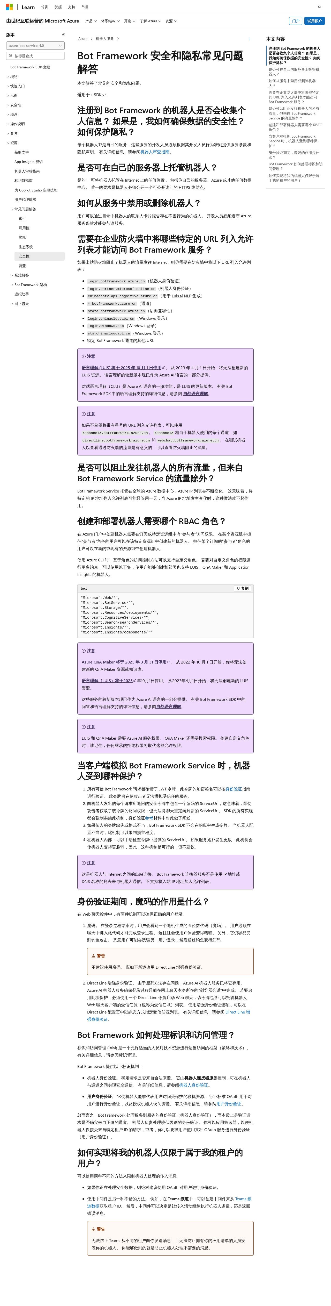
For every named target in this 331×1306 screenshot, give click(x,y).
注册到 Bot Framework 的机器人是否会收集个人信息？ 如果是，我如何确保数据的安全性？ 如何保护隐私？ (294, 55)
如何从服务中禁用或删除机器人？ (292, 83)
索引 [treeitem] (22, 218)
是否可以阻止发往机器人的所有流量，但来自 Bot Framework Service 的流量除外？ (294, 113)
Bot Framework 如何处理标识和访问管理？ (296, 166)
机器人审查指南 (154, 151)
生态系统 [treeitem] (26, 246)
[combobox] (35, 45)
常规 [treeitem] (22, 237)
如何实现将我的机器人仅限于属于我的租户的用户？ (294, 178)
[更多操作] (249, 39)
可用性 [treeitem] (24, 227)
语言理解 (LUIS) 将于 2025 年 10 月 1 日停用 (121, 367)
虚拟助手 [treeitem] (21, 293)
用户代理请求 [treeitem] (25, 199)
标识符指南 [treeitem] (23, 180)
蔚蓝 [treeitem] (22, 265)
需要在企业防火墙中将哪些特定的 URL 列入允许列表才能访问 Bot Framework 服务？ (294, 97)
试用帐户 (314, 20)
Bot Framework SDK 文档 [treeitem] (30, 67)
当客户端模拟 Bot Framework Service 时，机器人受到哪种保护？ (293, 141)
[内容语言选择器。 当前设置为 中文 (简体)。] (20, 1297)
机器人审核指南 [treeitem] (27, 171)
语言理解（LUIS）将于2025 (107, 680)
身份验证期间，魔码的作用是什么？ (294, 155)
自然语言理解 (195, 393)
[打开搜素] (319, 7)
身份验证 (233, 788)
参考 (149, 817)
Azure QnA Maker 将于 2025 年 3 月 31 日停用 (124, 662)
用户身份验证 (228, 1103)
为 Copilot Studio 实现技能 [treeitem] (35, 190)
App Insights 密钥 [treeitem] (28, 161)
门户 (295, 20)
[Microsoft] (9, 7)
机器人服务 (105, 38)
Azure (82, 38)
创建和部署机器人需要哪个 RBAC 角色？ (295, 127)
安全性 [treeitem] (24, 256)
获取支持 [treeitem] (21, 152)
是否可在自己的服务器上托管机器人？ (294, 71)
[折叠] (63, 34)
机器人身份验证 (193, 1085)
